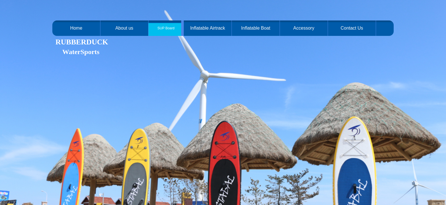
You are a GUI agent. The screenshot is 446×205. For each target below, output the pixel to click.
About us (124, 28)
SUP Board (166, 28)
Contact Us (351, 28)
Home (76, 28)
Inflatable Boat (255, 28)
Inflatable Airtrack (207, 28)
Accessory (303, 28)
